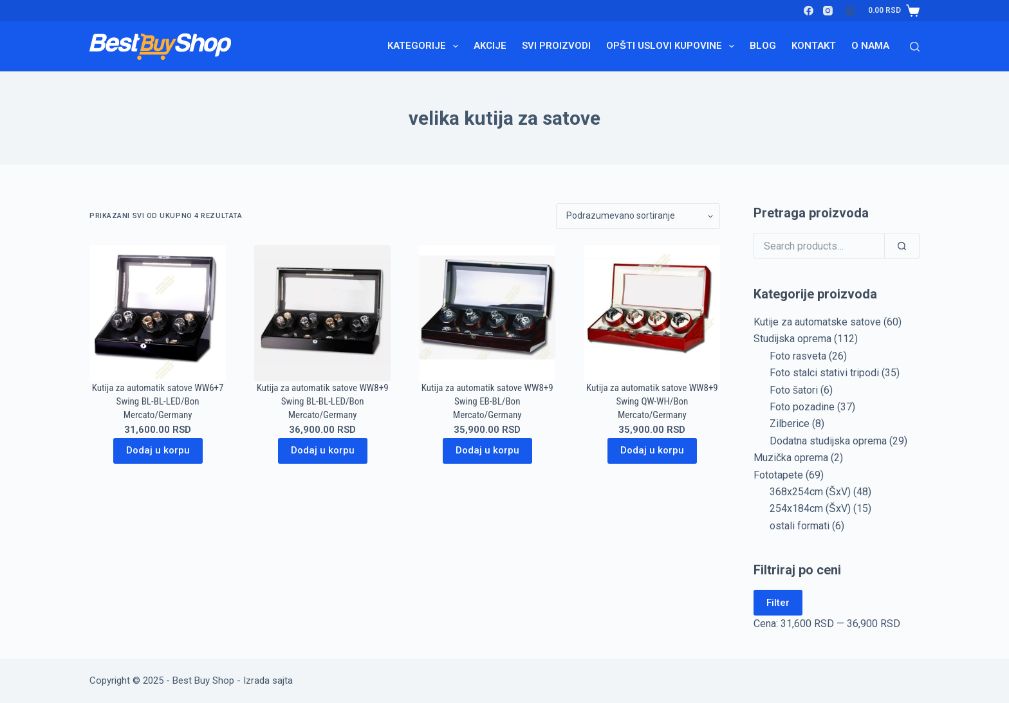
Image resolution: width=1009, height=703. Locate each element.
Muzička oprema (791, 458)
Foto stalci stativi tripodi (824, 373)
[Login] (850, 10)
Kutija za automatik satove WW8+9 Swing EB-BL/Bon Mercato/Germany (487, 401)
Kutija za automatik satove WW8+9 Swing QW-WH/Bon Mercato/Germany (652, 401)
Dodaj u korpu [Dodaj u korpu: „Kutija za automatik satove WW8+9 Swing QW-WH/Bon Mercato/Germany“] (652, 450)
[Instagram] (828, 10)
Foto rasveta (798, 356)
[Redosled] (638, 216)
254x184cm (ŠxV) (810, 508)
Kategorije (425, 46)
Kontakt (813, 45)
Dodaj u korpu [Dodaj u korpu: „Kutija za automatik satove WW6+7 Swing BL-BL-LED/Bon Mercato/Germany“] (158, 450)
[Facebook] (808, 10)
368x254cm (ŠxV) (810, 492)
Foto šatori (794, 390)
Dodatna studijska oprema (828, 441)
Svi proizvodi (556, 45)
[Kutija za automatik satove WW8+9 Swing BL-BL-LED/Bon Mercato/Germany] (322, 313)
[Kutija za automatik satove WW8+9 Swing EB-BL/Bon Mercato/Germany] (487, 313)
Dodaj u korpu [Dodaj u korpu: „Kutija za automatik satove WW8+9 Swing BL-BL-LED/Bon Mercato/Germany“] (323, 450)
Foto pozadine (802, 407)
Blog (763, 45)
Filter (778, 602)
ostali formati (799, 526)
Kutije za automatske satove (817, 322)
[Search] (915, 46)
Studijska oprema (792, 339)
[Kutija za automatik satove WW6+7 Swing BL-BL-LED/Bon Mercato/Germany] (157, 313)
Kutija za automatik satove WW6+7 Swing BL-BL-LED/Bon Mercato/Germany (158, 401)
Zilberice (790, 423)
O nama (870, 45)
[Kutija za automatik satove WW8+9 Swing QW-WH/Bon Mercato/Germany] (652, 313)
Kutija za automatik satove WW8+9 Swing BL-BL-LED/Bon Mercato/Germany (323, 401)
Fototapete (778, 475)
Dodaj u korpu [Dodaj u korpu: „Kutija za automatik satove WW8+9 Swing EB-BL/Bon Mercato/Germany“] (487, 450)
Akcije (490, 45)
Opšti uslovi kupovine (672, 46)
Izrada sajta (268, 680)
